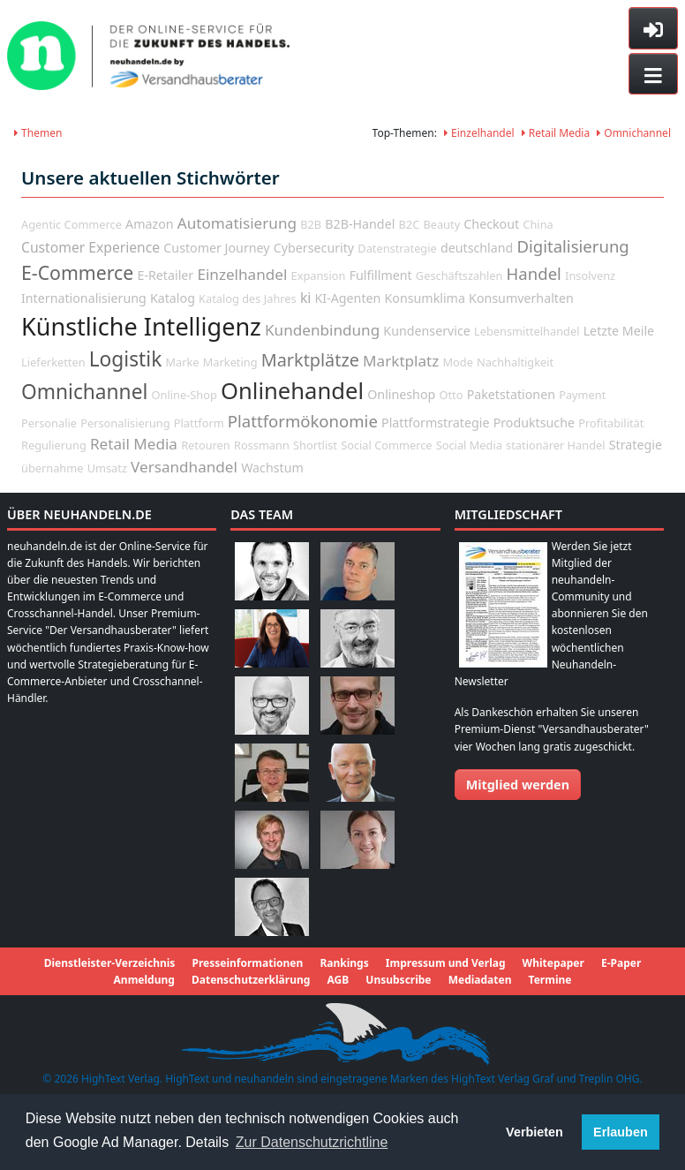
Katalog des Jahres (248, 298)
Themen (38, 132)
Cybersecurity (314, 247)
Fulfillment (381, 275)
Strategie (635, 444)
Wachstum (272, 467)
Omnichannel (634, 132)
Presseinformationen (247, 962)
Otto (451, 395)
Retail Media (556, 132)
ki (305, 297)
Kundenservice (426, 330)
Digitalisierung (572, 246)
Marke (182, 362)
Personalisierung (124, 423)
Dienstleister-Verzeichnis (110, 962)
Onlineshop (401, 394)
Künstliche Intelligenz (141, 326)
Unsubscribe (398, 979)
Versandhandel (184, 467)
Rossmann (262, 445)
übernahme (52, 468)
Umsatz (107, 468)
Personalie (49, 423)
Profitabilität (611, 423)
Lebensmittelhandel (526, 331)
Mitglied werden (517, 784)
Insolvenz (590, 275)
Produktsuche (534, 422)
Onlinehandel (292, 390)
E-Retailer (165, 275)
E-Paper (621, 962)
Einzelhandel (479, 132)
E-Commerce (77, 272)
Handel (534, 273)
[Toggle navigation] (653, 74)
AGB (338, 979)
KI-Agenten (347, 298)
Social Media (469, 445)
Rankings (344, 962)
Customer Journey (216, 247)
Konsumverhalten (521, 298)
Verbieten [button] (534, 1132)
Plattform (199, 423)
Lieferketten (53, 362)
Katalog (172, 298)
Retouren (205, 445)
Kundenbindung (322, 330)
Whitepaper (553, 962)
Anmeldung (144, 979)
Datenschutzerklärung (251, 979)
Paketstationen (511, 394)
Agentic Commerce (71, 224)
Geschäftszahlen (459, 275)
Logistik (125, 359)
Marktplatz (401, 361)
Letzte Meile (619, 330)
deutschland (476, 247)
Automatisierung (237, 223)
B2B (310, 224)
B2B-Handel (360, 223)
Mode (457, 362)
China (538, 224)
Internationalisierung (84, 298)
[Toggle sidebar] (653, 28)
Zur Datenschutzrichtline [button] (312, 1142)
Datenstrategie (397, 248)
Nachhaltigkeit (515, 362)
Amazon (149, 223)
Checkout (491, 223)
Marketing (230, 362)
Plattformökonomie (303, 421)
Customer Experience (90, 247)
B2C (409, 224)
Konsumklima (425, 298)
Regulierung (54, 445)
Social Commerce (386, 445)
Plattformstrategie (435, 422)
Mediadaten (480, 979)
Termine (550, 979)
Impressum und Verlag (446, 962)
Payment (582, 395)
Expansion (318, 275)
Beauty (441, 224)
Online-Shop (184, 395)
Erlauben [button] (620, 1132)
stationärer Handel (556, 445)
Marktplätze (310, 360)
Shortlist (315, 445)
